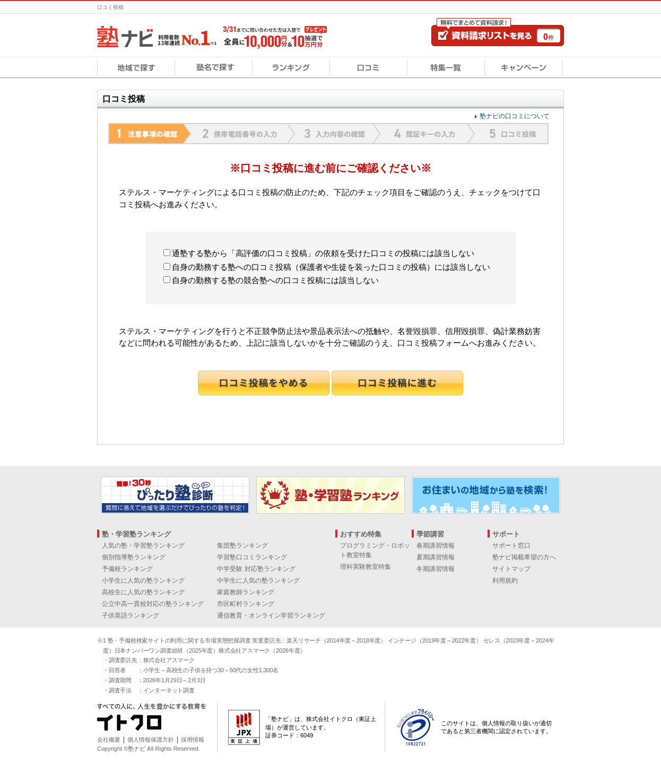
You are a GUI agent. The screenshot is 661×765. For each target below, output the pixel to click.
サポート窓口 (511, 545)
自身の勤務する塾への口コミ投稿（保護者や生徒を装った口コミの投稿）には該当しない (326, 266)
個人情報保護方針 (150, 739)
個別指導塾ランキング (134, 557)
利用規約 (505, 580)
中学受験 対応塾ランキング (256, 569)
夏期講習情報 (435, 557)
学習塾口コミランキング (252, 557)
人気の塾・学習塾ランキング (143, 545)
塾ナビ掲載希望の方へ (524, 557)
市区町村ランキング (245, 604)
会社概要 (108, 739)
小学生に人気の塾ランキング (143, 580)
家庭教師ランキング (245, 592)
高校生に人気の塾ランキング (143, 592)
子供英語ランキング (130, 615)
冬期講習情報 (435, 569)
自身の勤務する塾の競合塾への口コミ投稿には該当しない (271, 280)
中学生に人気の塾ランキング (258, 580)
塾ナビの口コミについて (515, 116)
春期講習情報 (435, 545)
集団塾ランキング (242, 545)
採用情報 (192, 739)
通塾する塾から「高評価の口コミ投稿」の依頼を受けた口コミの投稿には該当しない (318, 253)
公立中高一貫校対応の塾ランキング (153, 604)
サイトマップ (511, 569)
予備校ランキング (127, 569)
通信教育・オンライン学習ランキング (271, 615)
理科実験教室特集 (365, 566)
